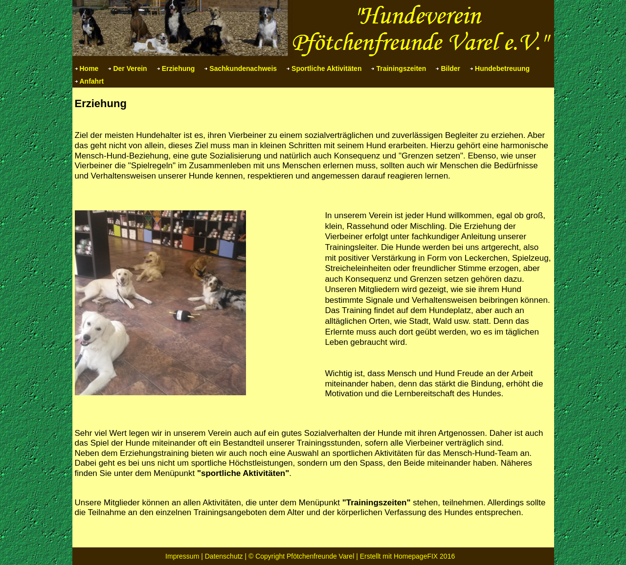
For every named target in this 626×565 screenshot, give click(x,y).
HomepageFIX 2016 (424, 556)
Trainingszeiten (401, 68)
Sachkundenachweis (243, 68)
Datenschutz (224, 556)
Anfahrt (92, 81)
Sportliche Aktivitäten (326, 68)
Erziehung (178, 68)
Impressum (182, 556)
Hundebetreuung (502, 68)
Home (89, 68)
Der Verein (130, 68)
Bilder (450, 68)
